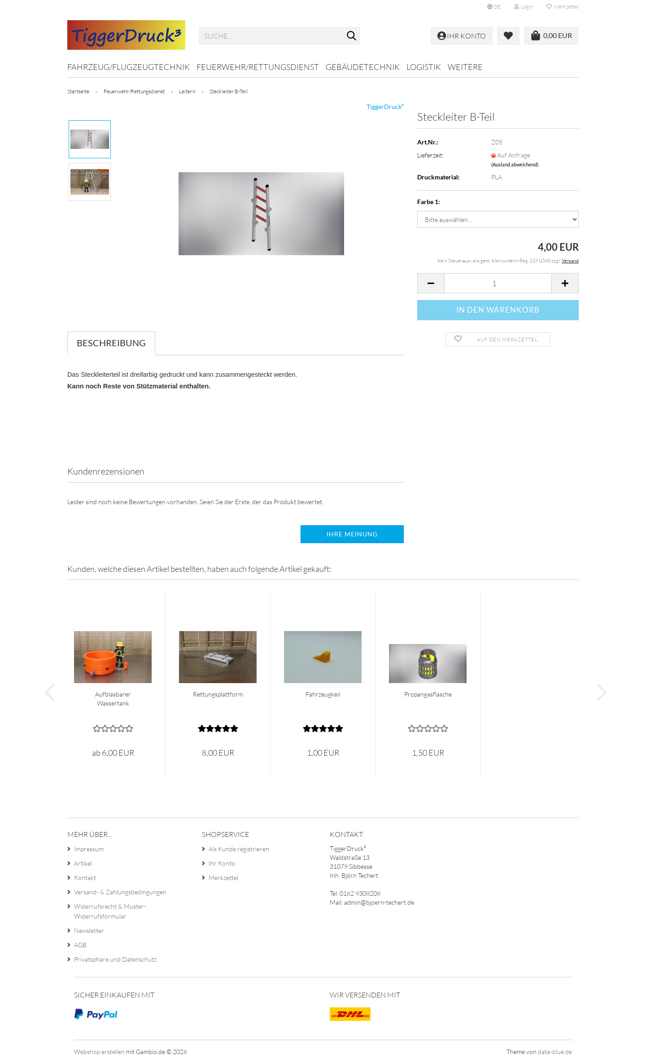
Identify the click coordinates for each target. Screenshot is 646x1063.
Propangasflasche (428, 694)
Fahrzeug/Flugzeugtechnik (128, 67)
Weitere (465, 67)
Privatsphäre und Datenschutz (115, 959)
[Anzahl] (498, 283)
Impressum (89, 849)
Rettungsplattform (218, 694)
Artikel (83, 863)
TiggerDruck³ (385, 106)
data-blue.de (555, 1051)
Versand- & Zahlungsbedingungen (120, 892)
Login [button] (523, 6)
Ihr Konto (222, 863)
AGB (80, 945)
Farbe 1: (428, 201)
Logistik (423, 67)
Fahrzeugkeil (323, 694)
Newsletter (89, 930)
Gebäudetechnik (363, 67)
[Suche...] (351, 36)
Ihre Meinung (352, 534)
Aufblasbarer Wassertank (113, 698)
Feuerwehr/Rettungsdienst (257, 67)
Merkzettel (562, 6)
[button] (493, 6)
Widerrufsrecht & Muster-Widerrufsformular (110, 911)
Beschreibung (111, 342)
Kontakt (85, 877)
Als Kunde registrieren (239, 849)
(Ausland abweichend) (514, 164)
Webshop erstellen (99, 1051)
